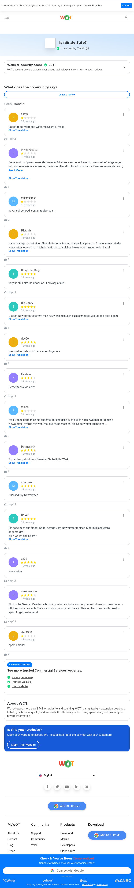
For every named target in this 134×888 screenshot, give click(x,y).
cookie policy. (95, 5)
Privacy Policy (102, 885)
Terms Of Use (87, 885)
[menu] (6, 17)
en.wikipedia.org (22, 677)
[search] (126, 17)
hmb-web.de (20, 686)
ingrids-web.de (21, 681)
